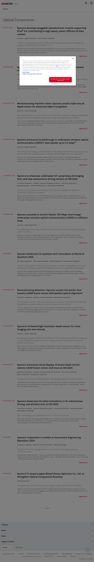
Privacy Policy (25, 72)
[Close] (73, 58)
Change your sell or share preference (32, 73)
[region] (48, 70)
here (57, 65)
